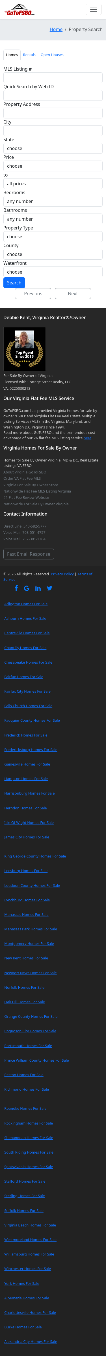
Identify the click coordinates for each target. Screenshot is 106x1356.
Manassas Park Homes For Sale (30, 929)
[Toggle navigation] (93, 9)
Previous (33, 293)
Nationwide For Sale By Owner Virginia (36, 503)
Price (8, 157)
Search (14, 283)
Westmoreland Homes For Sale (30, 1239)
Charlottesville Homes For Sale (30, 1312)
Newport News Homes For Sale (30, 972)
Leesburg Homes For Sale (25, 870)
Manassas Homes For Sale (26, 914)
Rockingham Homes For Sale (28, 1123)
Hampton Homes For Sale (26, 778)
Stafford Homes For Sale (24, 1181)
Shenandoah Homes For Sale (28, 1137)
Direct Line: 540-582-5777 (24, 526)
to (5, 175)
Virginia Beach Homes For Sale (30, 1225)
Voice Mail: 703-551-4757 (24, 532)
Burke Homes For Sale (23, 1327)
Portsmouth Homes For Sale (28, 1045)
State (8, 139)
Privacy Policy (62, 574)
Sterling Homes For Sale (24, 1195)
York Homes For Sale (21, 1283)
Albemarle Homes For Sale (26, 1297)
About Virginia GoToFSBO (24, 472)
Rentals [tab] (29, 54)
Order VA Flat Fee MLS (22, 478)
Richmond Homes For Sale (26, 1089)
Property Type (18, 228)
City (7, 122)
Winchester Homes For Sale (27, 1268)
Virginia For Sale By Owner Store (30, 484)
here (87, 437)
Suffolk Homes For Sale (24, 1210)
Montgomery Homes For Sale (29, 943)
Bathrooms (15, 210)
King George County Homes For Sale (35, 856)
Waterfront (15, 263)
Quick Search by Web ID (28, 86)
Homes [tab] (12, 54)
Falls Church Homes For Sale (28, 705)
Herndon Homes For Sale (25, 808)
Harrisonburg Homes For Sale (29, 793)
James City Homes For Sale (26, 837)
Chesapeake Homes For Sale (28, 662)
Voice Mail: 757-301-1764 (24, 538)
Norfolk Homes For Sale (24, 987)
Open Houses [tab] (52, 54)
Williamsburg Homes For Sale (29, 1254)
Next (73, 293)
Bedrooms (14, 192)
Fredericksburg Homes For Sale (30, 749)
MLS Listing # (17, 69)
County (11, 245)
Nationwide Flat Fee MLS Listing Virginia (37, 491)
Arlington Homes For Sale (25, 603)
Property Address (21, 104)
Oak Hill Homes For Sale (24, 1001)
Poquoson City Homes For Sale (30, 1030)
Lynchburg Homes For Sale (27, 899)
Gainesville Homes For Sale (27, 764)
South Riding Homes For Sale (28, 1152)
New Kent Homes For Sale (26, 958)
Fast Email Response (28, 554)
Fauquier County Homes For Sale (32, 720)
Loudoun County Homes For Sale (32, 885)
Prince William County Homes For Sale (36, 1060)
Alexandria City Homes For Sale (30, 1341)
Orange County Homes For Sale (30, 1016)
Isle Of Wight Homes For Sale (29, 822)
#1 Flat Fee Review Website (26, 497)
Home (56, 29)
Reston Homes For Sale (24, 1074)
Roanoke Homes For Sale (25, 1108)
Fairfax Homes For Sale (23, 676)
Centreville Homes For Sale (26, 632)
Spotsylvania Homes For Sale (28, 1166)
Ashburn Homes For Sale (25, 618)
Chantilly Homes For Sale (25, 647)
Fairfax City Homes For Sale (27, 691)
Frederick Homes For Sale (25, 735)
